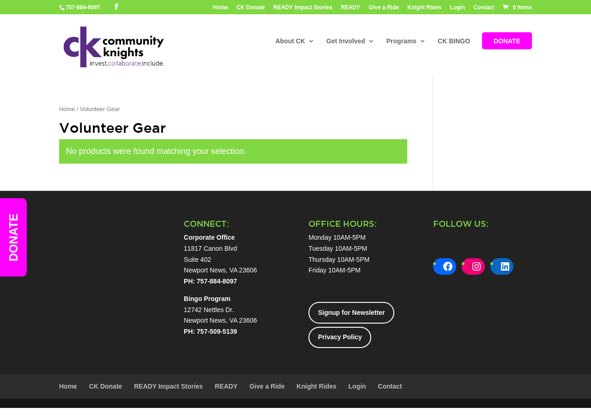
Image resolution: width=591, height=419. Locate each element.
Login (457, 8)
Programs (401, 41)
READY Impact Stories (302, 8)
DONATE (507, 41)
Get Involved (345, 41)
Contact (484, 8)
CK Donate (250, 8)
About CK (290, 41)
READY (350, 8)
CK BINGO (454, 41)
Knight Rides (424, 8)
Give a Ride (384, 8)
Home (220, 8)
